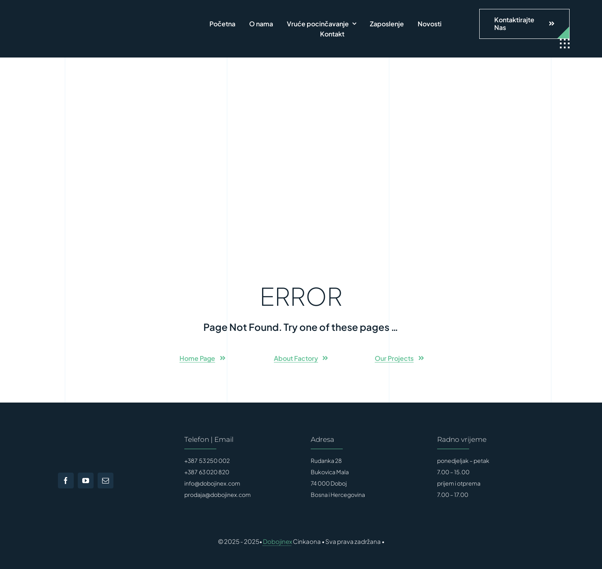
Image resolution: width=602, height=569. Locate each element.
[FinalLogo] (105, 18)
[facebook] (66, 480)
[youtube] (86, 480)
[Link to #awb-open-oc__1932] (565, 44)
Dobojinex (277, 541)
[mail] (105, 480)
